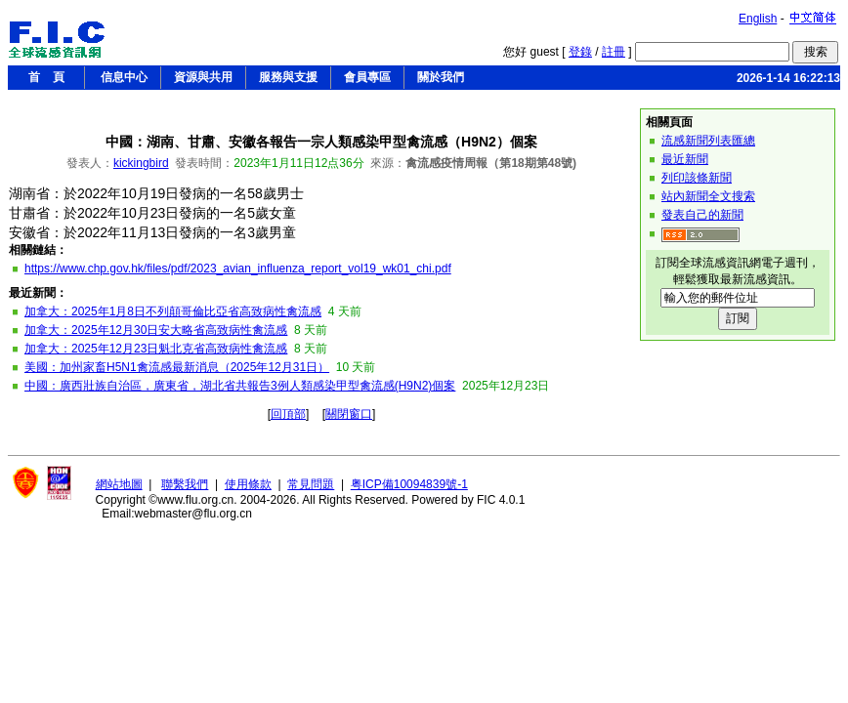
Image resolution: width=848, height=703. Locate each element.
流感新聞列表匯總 (708, 140)
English (758, 18)
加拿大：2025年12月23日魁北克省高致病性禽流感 (155, 348)
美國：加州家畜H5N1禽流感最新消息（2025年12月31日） (176, 367)
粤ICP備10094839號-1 (409, 484)
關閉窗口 (348, 414)
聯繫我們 (184, 484)
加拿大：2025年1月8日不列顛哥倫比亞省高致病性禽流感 (172, 311)
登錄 (580, 52)
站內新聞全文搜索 (708, 196)
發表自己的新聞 (702, 215)
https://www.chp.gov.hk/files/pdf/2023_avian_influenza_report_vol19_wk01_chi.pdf (237, 268)
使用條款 (248, 484)
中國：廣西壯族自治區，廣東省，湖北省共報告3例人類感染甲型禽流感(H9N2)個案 (239, 386)
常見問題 (310, 484)
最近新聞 (684, 159)
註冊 (613, 52)
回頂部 (288, 414)
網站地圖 (119, 484)
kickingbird (141, 163)
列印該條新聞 (696, 178)
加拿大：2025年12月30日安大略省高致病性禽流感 (155, 330)
